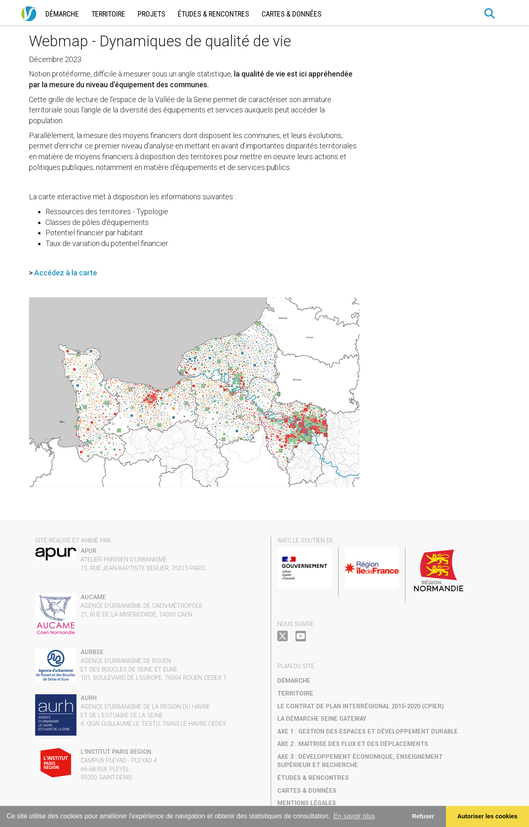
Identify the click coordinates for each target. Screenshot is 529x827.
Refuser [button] (423, 816)
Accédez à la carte (65, 272)
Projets (151, 14)
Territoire (108, 14)
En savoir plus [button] (354, 816)
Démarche (62, 14)
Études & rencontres (213, 14)
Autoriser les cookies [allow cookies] (488, 816)
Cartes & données (292, 14)
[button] (489, 13)
